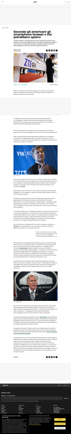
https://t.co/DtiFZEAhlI (48, 235)
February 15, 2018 (53, 236)
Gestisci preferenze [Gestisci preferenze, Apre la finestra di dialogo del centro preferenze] (60, 428)
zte (19, 84)
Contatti (38, 411)
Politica (3, 411)
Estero (6, 27)
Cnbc (23, 186)
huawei (15, 84)
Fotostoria (21, 408)
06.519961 (57, 412)
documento (43, 317)
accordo (15, 226)
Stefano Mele (23, 248)
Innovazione (4, 412)
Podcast (20, 410)
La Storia (38, 410)
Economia (3, 410)
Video (20, 407)
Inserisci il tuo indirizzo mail (8, 395)
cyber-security (24, 84)
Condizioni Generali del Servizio (33, 401)
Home (3, 27)
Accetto (59, 419)
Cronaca (3, 407)
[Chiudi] (69, 423)
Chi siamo (38, 407)
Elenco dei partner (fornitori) (35, 424)
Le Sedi (37, 408)
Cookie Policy (39, 412)
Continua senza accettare (60, 423)
